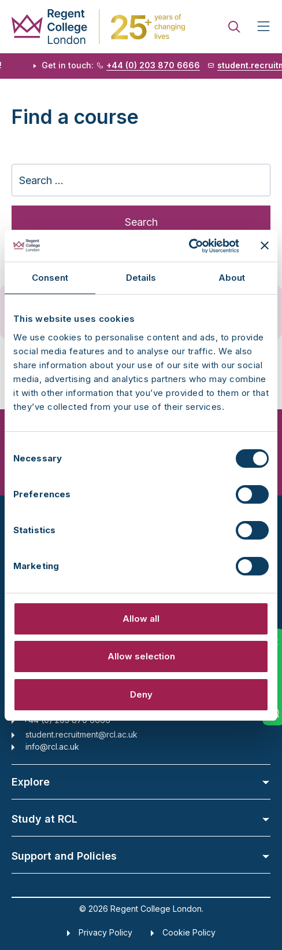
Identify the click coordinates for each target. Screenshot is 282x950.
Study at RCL (141, 819)
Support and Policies (141, 856)
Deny (141, 694)
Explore (141, 782)
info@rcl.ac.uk (52, 746)
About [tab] (232, 277)
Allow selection (141, 656)
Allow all (141, 618)
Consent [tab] (50, 277)
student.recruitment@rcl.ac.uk (81, 734)
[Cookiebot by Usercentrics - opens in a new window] (188, 246)
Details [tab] (141, 277)
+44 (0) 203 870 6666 (156, 65)
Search (141, 222)
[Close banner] (265, 245)
